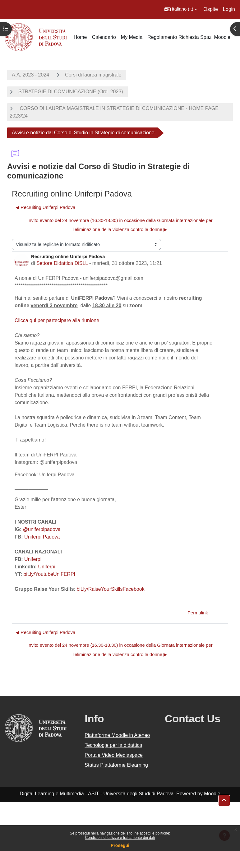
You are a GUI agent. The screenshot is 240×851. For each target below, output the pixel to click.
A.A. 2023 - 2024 (30, 74)
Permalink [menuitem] (197, 612)
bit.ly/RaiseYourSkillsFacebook (110, 589)
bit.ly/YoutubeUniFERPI (49, 574)
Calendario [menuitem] (104, 37)
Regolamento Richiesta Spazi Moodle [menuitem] (188, 37)
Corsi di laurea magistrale (93, 74)
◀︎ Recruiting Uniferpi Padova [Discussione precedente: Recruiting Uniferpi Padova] (45, 207)
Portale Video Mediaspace (114, 755)
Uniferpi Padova (42, 536)
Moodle (212, 793)
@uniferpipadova (42, 529)
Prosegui (120, 845)
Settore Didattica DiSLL (62, 263)
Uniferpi (32, 559)
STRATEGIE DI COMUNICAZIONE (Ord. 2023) (70, 91)
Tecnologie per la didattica (113, 745)
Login (229, 9)
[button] (181, 9)
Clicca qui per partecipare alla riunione (57, 320)
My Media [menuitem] (131, 37)
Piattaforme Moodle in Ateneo (117, 735)
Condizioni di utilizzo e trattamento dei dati (120, 837)
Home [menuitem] (80, 37)
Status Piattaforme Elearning (116, 765)
